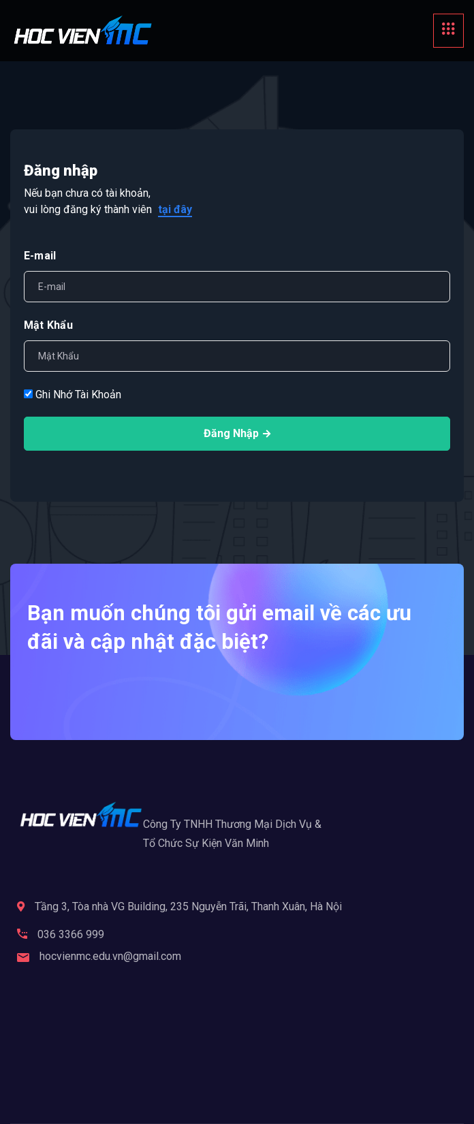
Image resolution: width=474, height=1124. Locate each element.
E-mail (40, 255)
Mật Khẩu (48, 325)
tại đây (175, 209)
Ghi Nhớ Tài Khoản (72, 394)
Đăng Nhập (237, 433)
